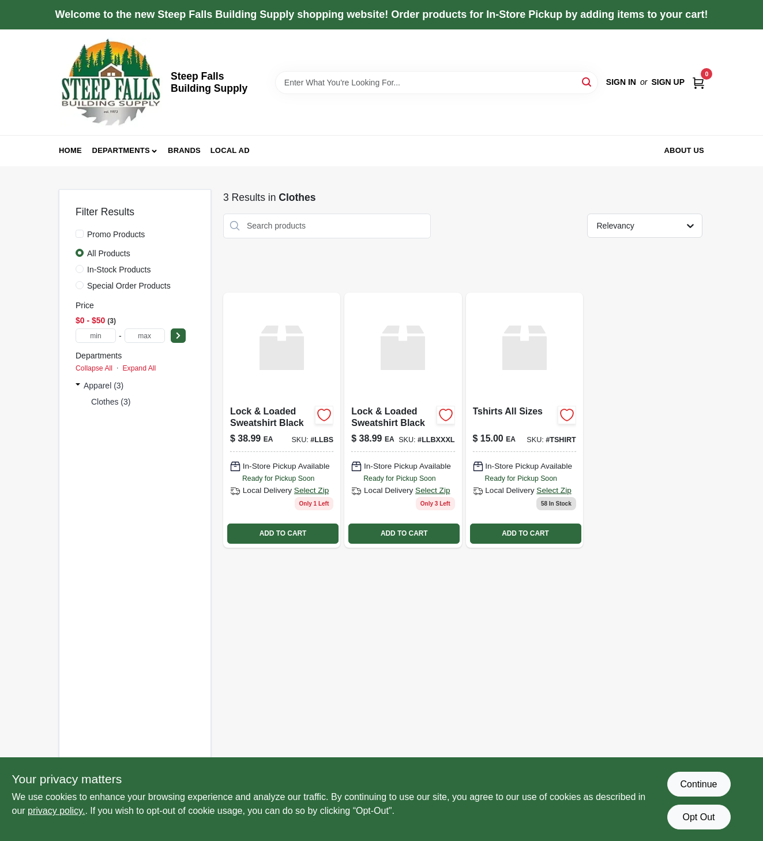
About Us (684, 150)
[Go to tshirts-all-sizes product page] (524, 420)
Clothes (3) (110, 401)
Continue (698, 784)
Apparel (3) (103, 385)
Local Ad (230, 150)
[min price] (96, 335)
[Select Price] (178, 335)
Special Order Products (129, 286)
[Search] (587, 81)
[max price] (145, 335)
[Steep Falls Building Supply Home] (111, 82)
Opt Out (698, 817)
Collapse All (94, 368)
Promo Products (116, 234)
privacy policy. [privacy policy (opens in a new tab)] (56, 811)
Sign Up (668, 82)
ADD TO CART (283, 533)
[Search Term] (436, 82)
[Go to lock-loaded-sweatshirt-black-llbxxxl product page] (402, 420)
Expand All (139, 368)
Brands (184, 150)
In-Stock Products (119, 269)
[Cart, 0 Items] (698, 82)
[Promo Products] (80, 234)
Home (70, 150)
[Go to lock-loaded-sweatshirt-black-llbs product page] (281, 420)
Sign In (621, 82)
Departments (121, 150)
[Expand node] (78, 385)
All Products (108, 253)
